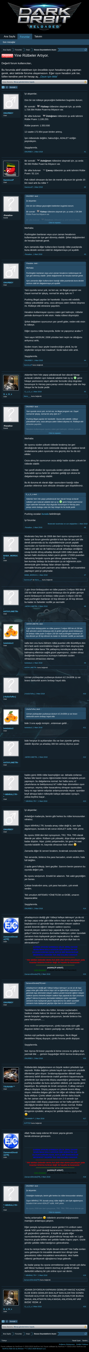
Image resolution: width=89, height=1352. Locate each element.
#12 (84, 757)
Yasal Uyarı (76, 1340)
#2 (85, 187)
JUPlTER (27, 1123)
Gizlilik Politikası (82, 1344)
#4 (85, 360)
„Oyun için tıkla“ (49, 76)
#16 (84, 1058)
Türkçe (4, 1340)
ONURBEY (8, 113)
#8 (85, 606)
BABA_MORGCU (10, 557)
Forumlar (25, 37)
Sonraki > (13, 87)
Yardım (84, 1340)
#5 (85, 392)
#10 (84, 694)
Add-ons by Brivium (24, 1349)
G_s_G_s (7, 394)
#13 (84, 801)
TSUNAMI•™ (9, 1086)
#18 (84, 1177)
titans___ (27, 396)
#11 (84, 727)
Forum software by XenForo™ (65, 1346)
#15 (84, 974)
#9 (85, 663)
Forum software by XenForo (22, 1346)
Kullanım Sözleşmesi (67, 1344)
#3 (85, 254)
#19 (84, 1275)
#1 (85, 152)
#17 (84, 1118)
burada (45, 514)
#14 (84, 908)
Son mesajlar (9, 42)
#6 (85, 527)
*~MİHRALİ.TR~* (10, 795)
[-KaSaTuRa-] (9, 697)
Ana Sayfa (9, 36)
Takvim (38, 36)
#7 (85, 575)
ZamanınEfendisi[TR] (10, 938)
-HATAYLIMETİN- (10, 610)
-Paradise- (8, 215)
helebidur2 (8, 643)
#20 (84, 1306)
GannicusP (8, 180)
